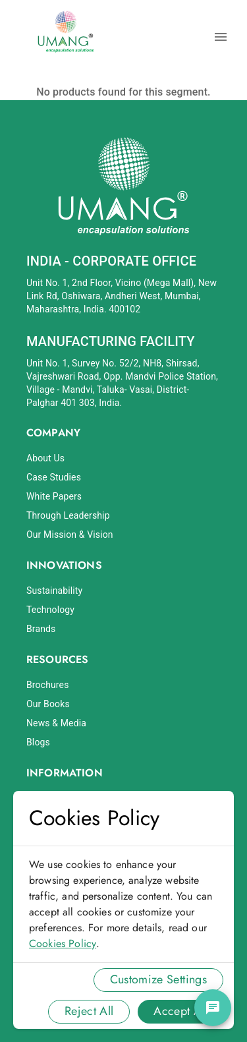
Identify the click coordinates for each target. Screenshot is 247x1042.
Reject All (89, 1011)
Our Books (48, 704)
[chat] (212, 1007)
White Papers (54, 496)
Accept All (180, 1011)
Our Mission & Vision (69, 534)
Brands (40, 628)
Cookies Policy (62, 943)
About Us (45, 458)
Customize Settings (158, 979)
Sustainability (54, 590)
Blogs (38, 742)
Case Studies (53, 477)
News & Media (56, 723)
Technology (50, 609)
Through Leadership (68, 515)
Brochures (47, 685)
